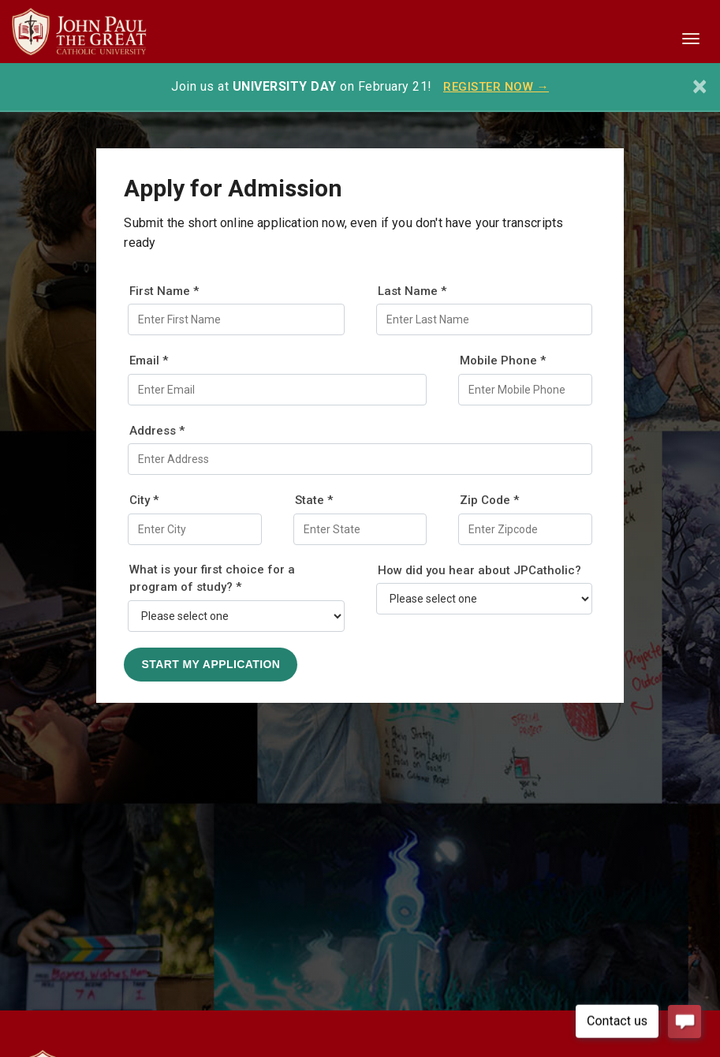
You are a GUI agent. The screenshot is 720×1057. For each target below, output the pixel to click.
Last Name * (412, 291)
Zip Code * (489, 500)
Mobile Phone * (503, 360)
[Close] (699, 86)
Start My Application (210, 664)
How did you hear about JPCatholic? (479, 570)
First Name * (164, 291)
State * (314, 500)
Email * (148, 360)
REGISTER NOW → (496, 87)
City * (144, 500)
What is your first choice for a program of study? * (212, 578)
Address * (157, 431)
